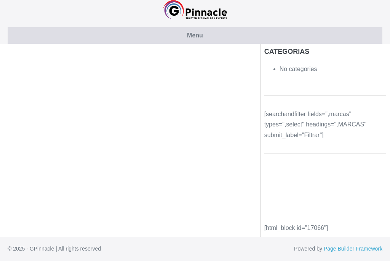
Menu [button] (195, 35)
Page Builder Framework (353, 249)
